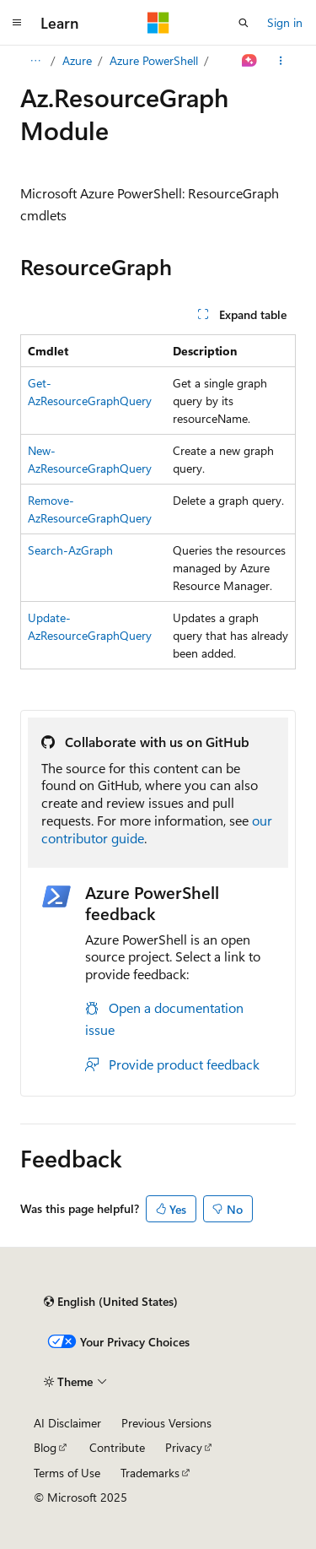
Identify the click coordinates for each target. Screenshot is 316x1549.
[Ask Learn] (249, 60)
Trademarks (150, 1473)
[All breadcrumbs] (35, 60)
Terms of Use (67, 1473)
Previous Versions (166, 1423)
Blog (45, 1447)
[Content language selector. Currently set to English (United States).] (111, 1301)
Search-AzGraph (70, 550)
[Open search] (243, 23)
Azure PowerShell (154, 60)
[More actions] (281, 60)
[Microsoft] (158, 23)
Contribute (117, 1447)
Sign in (285, 22)
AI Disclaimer (67, 1423)
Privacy (183, 1447)
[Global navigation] (17, 23)
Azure (77, 60)
